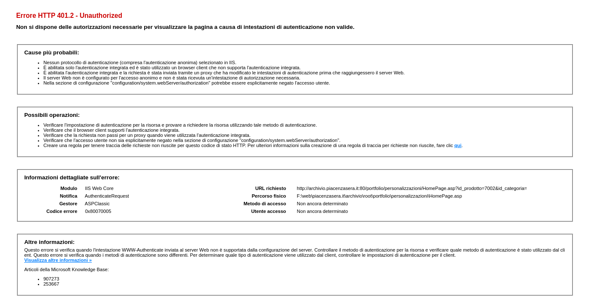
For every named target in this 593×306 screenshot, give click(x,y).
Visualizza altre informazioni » (58, 260)
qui (458, 145)
